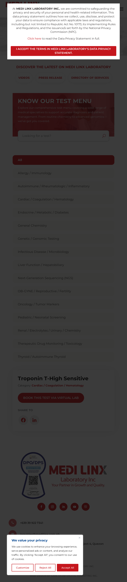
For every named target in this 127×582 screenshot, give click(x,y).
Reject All (45, 567)
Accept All (67, 567)
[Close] (79, 538)
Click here (34, 38)
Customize (22, 567)
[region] (45, 555)
